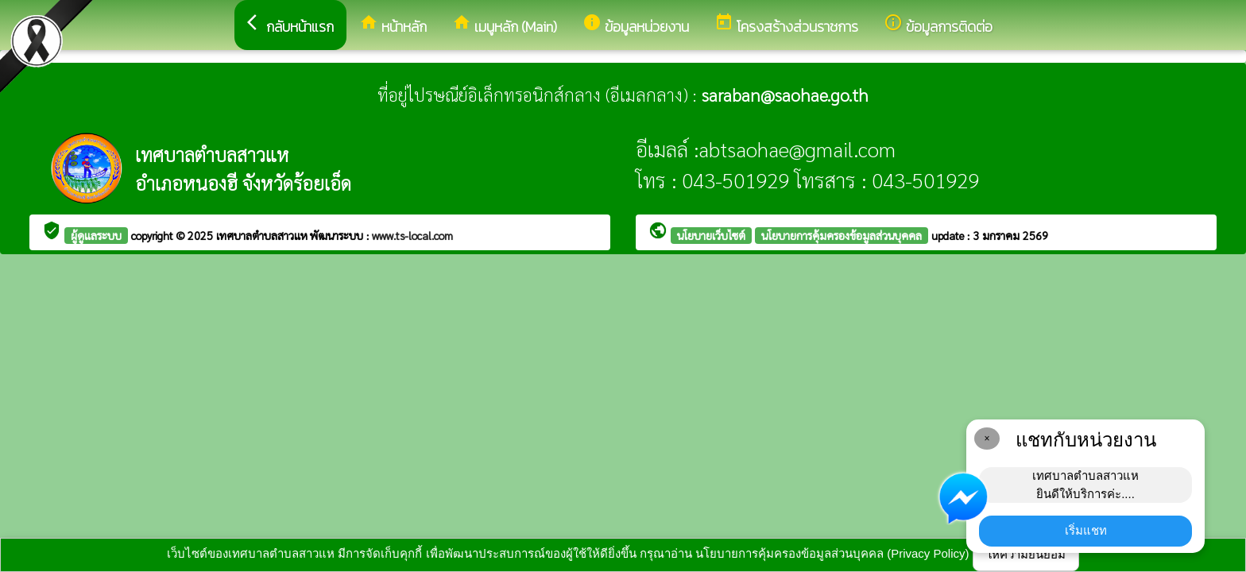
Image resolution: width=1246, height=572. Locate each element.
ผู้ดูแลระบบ (96, 235)
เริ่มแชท (1086, 530)
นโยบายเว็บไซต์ (711, 235)
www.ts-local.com (412, 235)
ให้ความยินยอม (1026, 554)
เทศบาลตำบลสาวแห (263, 235)
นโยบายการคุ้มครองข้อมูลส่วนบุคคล (841, 235)
